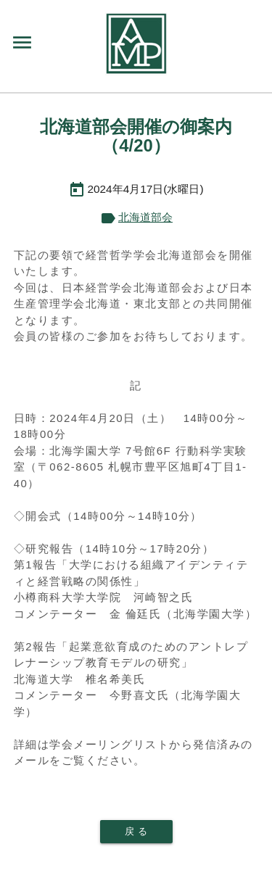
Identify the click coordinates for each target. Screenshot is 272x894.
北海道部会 (145, 217)
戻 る (136, 831)
